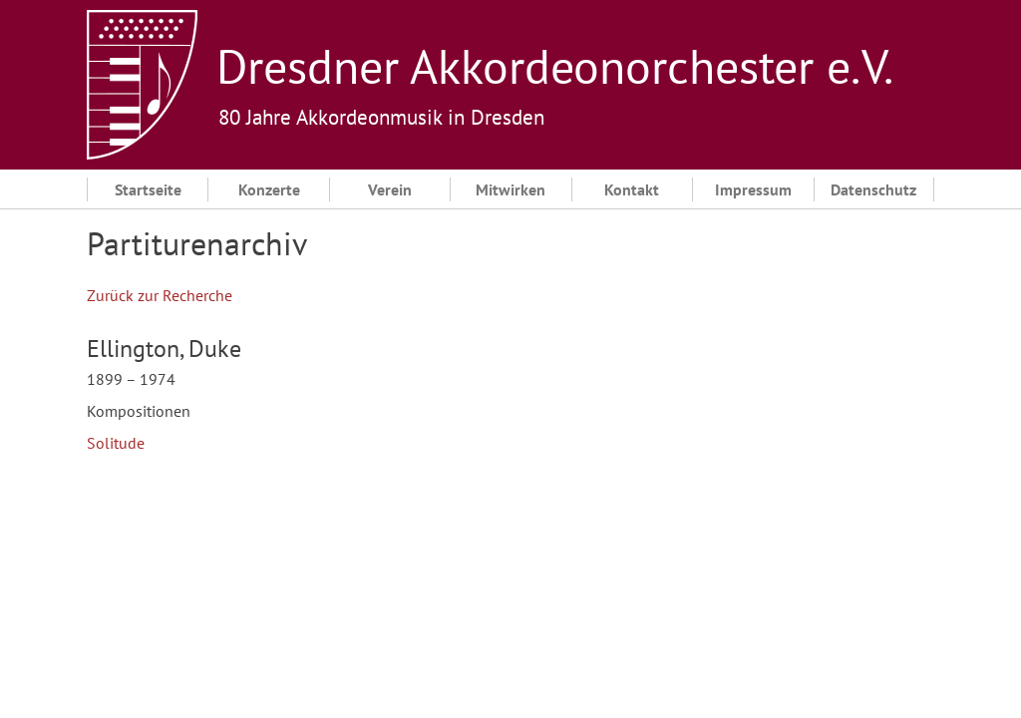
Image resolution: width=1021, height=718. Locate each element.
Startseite (148, 189)
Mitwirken (510, 189)
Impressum (753, 189)
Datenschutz (873, 189)
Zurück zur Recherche (159, 295)
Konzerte (269, 189)
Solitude (116, 443)
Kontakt (631, 189)
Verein (390, 189)
